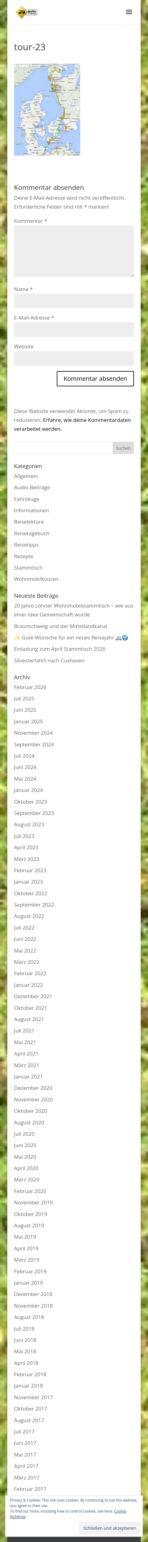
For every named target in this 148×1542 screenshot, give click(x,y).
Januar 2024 (28, 790)
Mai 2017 (25, 1454)
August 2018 (29, 1316)
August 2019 (29, 1225)
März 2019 (26, 1259)
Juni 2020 (25, 1145)
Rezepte (24, 556)
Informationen (31, 510)
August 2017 (29, 1420)
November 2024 (33, 732)
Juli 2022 (24, 927)
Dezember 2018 (33, 1294)
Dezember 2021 (33, 996)
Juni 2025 (25, 709)
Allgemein (26, 475)
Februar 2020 (30, 1191)
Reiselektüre (29, 521)
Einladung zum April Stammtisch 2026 (59, 648)
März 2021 (26, 1065)
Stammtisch (28, 567)
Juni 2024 (25, 767)
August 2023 (29, 824)
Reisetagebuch (31, 533)
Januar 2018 (28, 1385)
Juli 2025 (24, 698)
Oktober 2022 (30, 893)
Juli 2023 (24, 835)
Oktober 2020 (30, 1110)
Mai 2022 (25, 950)
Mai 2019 (25, 1236)
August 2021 (29, 1019)
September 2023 (34, 812)
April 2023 (26, 847)
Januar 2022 (28, 984)
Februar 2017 (30, 1488)
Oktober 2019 (30, 1214)
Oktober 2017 (30, 1408)
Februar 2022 (30, 973)
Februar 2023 (30, 870)
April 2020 (26, 1168)
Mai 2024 (25, 778)
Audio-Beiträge (32, 487)
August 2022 (29, 915)
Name (23, 289)
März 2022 (26, 961)
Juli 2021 (24, 1030)
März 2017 (26, 1477)
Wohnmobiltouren (36, 578)
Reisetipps (26, 544)
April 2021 (26, 1053)
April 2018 (26, 1362)
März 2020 (26, 1179)
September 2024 (34, 744)
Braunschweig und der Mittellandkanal (60, 626)
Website (24, 346)
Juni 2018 (25, 1339)
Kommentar (30, 220)
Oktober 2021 (30, 1007)
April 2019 (26, 1248)
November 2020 (33, 1099)
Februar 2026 (30, 687)
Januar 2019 (28, 1282)
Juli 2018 (24, 1328)
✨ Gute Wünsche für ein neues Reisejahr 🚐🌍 (71, 637)
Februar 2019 (30, 1271)
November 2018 (33, 1305)
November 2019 (33, 1202)
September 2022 (34, 904)
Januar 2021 (28, 1076)
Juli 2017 (24, 1431)
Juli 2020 (24, 1133)
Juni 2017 (25, 1442)
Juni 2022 (25, 938)
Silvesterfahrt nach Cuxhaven (49, 660)
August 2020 (29, 1122)
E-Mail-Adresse (34, 317)
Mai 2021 (25, 1042)
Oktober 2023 (30, 801)
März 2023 (26, 858)
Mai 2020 (25, 1156)
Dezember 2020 (33, 1087)
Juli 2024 (24, 755)
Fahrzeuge (26, 498)
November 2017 (33, 1397)
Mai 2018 (25, 1351)
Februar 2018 (30, 1374)
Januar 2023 (28, 881)
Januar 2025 (28, 721)
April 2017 (26, 1465)
